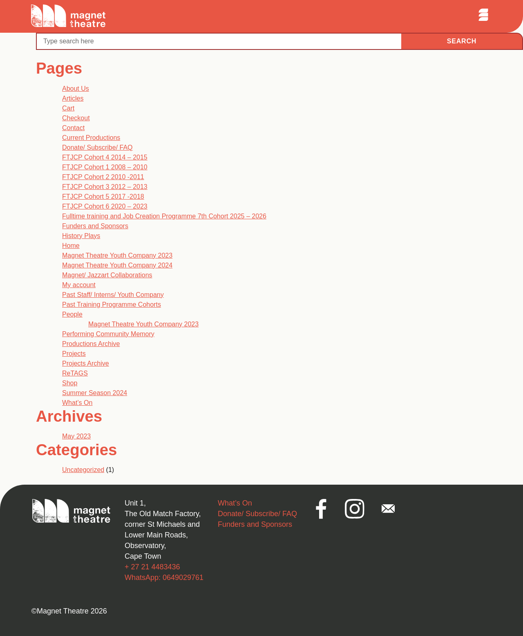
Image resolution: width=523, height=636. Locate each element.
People (72, 314)
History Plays (81, 235)
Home (71, 245)
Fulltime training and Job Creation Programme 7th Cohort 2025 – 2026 (164, 216)
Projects (74, 353)
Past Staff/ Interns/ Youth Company (113, 294)
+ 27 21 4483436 (152, 567)
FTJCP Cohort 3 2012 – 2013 (105, 186)
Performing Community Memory (108, 333)
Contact (73, 127)
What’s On (77, 402)
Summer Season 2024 (94, 392)
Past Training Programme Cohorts (111, 304)
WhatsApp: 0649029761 (164, 577)
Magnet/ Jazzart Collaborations (107, 275)
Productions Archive (91, 343)
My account (79, 284)
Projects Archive (85, 363)
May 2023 (76, 436)
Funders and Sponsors (95, 225)
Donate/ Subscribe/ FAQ (97, 147)
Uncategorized (83, 469)
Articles (72, 98)
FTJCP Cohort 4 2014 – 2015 (105, 157)
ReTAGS (75, 373)
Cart (68, 108)
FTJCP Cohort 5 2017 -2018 (103, 196)
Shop (69, 383)
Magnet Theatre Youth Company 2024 (117, 265)
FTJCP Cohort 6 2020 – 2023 (105, 206)
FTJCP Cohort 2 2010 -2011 (103, 176)
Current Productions (91, 137)
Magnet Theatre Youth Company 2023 (117, 255)
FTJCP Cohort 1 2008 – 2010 (105, 167)
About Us (75, 88)
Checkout (76, 118)
